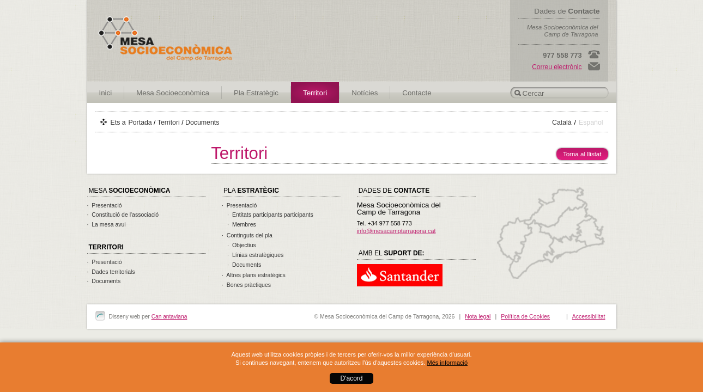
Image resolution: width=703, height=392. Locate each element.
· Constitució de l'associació (123, 214)
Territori (315, 93)
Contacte (416, 93)
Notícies (365, 93)
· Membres (241, 224)
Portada (140, 122)
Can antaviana (169, 317)
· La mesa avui (106, 224)
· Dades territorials (111, 271)
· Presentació (104, 205)
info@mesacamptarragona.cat (396, 231)
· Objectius (241, 245)
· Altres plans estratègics (254, 275)
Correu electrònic (556, 67)
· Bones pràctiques (246, 284)
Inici (105, 93)
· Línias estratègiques (255, 255)
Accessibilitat (588, 316)
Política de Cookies (525, 316)
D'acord (352, 378)
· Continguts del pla (247, 235)
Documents (202, 122)
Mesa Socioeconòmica (172, 93)
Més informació (447, 362)
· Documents (104, 281)
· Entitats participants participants (270, 214)
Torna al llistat (579, 152)
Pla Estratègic (256, 93)
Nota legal (477, 316)
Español (591, 122)
